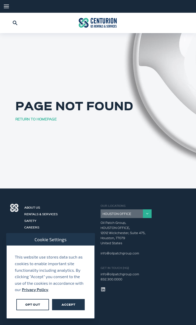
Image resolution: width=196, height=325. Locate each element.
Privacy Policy (35, 289)
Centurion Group (14, 208)
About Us (34, 206)
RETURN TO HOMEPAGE (36, 119)
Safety (33, 220)
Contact (34, 233)
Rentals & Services (43, 213)
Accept (68, 304)
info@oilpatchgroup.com (120, 274)
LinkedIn (185, 6)
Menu (6, 6)
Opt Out (32, 304)
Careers (34, 226)
